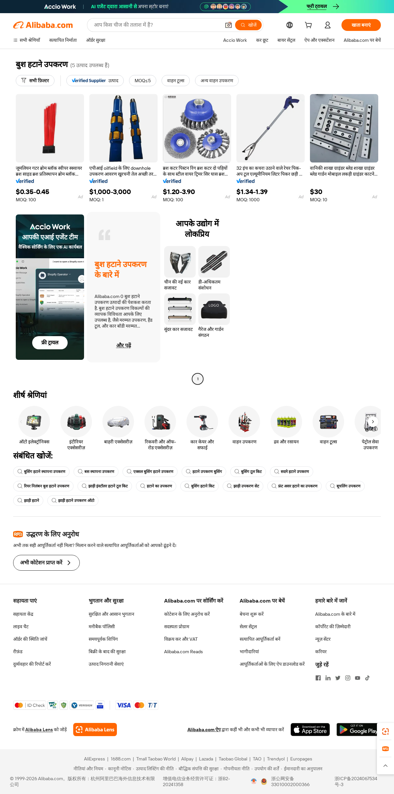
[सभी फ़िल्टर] (35, 80)
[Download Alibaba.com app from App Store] (310, 729)
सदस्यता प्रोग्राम (176, 626)
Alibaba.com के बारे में (335, 614)
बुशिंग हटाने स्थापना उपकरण (41, 471)
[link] (385, 731)
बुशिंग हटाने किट (199, 486)
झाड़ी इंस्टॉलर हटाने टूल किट (105, 486)
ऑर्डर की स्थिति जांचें (30, 639)
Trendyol (276, 758)
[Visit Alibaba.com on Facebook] (318, 678)
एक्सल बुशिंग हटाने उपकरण (150, 471)
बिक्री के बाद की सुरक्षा (107, 651)
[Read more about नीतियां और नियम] (87, 769)
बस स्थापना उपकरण (96, 471)
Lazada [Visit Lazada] (206, 758)
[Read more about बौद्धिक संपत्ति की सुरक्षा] (197, 769)
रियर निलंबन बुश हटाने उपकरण (43, 486)
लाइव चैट (21, 626)
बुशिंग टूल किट (248, 471)
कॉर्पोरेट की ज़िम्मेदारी (333, 626)
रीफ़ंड (17, 651)
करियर (321, 651)
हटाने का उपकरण (156, 486)
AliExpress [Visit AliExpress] (94, 758)
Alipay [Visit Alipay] (187, 758)
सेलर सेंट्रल (248, 626)
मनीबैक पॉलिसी (102, 626)
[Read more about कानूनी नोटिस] (118, 769)
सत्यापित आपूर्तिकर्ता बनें (260, 639)
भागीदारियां (249, 651)
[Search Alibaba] (156, 25)
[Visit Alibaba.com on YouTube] (358, 678)
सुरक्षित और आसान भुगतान (111, 614)
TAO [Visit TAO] (257, 758)
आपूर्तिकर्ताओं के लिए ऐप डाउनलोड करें (272, 664)
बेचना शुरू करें (252, 614)
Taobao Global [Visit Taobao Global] (233, 758)
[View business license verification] (254, 781)
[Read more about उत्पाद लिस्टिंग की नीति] (153, 769)
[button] (228, 25)
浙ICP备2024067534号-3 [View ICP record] (356, 781)
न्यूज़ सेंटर (323, 639)
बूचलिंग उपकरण (345, 486)
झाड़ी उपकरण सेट (243, 486)
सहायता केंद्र (23, 614)
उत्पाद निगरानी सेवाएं (106, 664)
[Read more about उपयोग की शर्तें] (265, 769)
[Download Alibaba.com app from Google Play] (359, 729)
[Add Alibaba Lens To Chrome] (95, 729)
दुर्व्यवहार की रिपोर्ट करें (32, 664)
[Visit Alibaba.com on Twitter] (338, 678)
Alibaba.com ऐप (204, 729)
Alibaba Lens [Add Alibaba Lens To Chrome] (39, 729)
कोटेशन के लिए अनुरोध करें (187, 614)
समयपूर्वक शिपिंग (103, 639)
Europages (301, 758)
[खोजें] (248, 25)
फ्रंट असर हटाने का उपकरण (294, 486)
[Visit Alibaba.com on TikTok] (367, 678)
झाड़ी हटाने (28, 500)
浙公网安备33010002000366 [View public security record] (290, 781)
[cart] (310, 26)
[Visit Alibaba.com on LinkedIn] (328, 678)
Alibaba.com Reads (183, 651)
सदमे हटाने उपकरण (291, 471)
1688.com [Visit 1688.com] (121, 758)
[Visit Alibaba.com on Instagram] (348, 678)
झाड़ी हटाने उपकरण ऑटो (73, 500)
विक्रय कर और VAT (181, 639)
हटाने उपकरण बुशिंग (204, 471)
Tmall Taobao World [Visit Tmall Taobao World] (156, 758)
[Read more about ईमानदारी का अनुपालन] (301, 769)
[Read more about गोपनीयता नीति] (235, 769)
